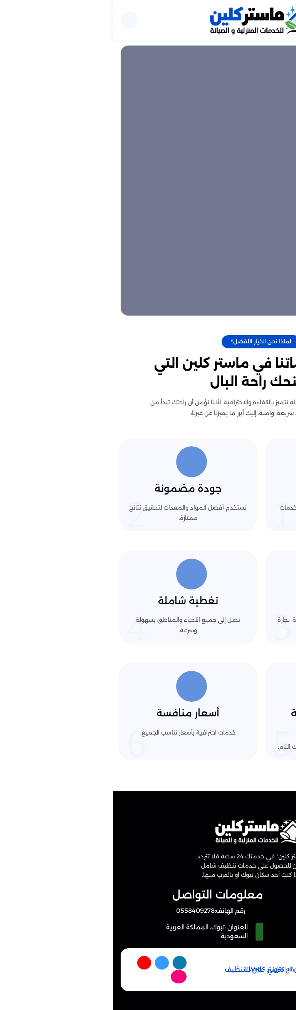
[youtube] (32, 962)
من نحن (241, 914)
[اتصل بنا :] (267, 949)
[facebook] (67, 962)
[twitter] (50, 962)
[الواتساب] (267, 981)
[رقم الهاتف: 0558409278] (100, 910)
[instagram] (67, 976)
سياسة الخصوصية (227, 928)
